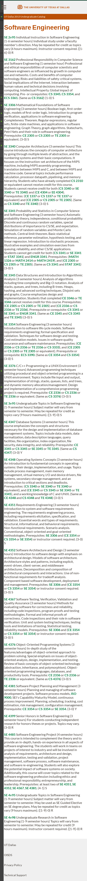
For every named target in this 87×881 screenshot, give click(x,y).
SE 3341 (9, 211)
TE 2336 (21, 309)
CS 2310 (77, 181)
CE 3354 (54, 355)
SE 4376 (9, 644)
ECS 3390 (28, 355)
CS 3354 (68, 94)
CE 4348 (10, 498)
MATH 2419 (45, 260)
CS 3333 (53, 347)
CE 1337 (31, 196)
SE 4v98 (9, 817)
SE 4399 (9, 716)
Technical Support (15, 875)
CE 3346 (68, 298)
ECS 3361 (11, 98)
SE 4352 (9, 550)
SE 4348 (9, 459)
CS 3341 (60, 253)
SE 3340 (9, 146)
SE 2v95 (9, 37)
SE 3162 (9, 59)
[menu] (4, 7)
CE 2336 (63, 306)
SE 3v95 (9, 403)
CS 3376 (54, 396)
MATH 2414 (24, 260)
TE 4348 (46, 498)
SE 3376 (9, 366)
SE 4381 (9, 686)
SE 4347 (9, 422)
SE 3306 (9, 105)
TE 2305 (60, 135)
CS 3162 (37, 98)
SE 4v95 (9, 795)
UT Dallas (10, 845)
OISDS (8, 855)
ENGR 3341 (39, 256)
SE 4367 (9, 599)
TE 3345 (15, 317)
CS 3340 (65, 188)
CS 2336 (21, 347)
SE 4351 (9, 505)
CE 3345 (56, 313)
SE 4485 (9, 734)
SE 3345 (9, 275)
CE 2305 (28, 135)
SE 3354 (9, 324)
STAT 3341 (15, 256)
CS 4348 (28, 498)
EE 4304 (57, 192)
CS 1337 (47, 196)
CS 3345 (54, 94)
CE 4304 (41, 192)
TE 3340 (21, 192)
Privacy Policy (13, 865)
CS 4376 (54, 679)
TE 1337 (63, 196)
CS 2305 (44, 135)
